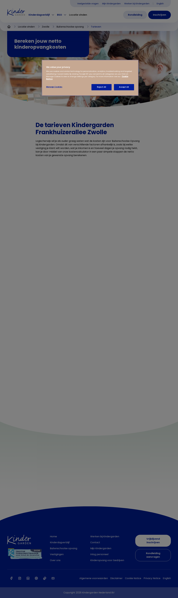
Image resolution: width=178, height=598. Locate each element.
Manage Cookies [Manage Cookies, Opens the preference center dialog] (54, 87)
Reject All (101, 87)
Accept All (124, 87)
